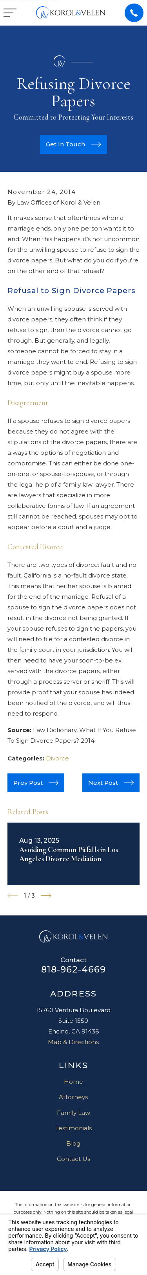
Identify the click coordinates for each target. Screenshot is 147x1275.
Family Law (73, 1112)
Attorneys (73, 1097)
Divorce (57, 758)
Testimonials (73, 1128)
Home (73, 1081)
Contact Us (73, 1158)
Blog (73, 1143)
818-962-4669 (73, 969)
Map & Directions (73, 1042)
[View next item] (46, 895)
